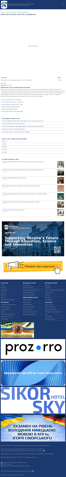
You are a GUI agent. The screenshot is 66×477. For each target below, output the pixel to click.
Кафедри (3, 297)
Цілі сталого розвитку (50, 319)
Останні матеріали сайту (10, 159)
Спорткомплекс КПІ (5, 309)
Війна (46, 314)
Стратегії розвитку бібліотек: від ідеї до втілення (13, 123)
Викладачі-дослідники (50, 307)
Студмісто (3, 311)
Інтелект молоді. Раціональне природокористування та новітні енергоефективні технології (23, 126)
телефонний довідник (49, 453)
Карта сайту (33, 449)
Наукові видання (26, 302)
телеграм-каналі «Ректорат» (23, 465)
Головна (2, 12)
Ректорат (3, 285)
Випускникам (48, 297)
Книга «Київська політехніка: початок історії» (12, 104)
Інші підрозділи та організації (7, 299)
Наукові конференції (27, 304)
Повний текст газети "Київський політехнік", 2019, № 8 (14, 80)
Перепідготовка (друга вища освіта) (31, 290)
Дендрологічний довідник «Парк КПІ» (11, 106)
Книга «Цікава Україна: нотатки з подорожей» (12, 102)
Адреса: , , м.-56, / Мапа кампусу (22, 450)
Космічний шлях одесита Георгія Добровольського (13, 129)
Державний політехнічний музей (8, 304)
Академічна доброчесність (51, 309)
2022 (3, 152)
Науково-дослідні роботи (28, 307)
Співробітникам (48, 299)
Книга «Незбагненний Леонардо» (9, 109)
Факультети (3, 294)
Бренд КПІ (22, 449)
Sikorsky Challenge (49, 304)
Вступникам (48, 287)
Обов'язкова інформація (13, 449)
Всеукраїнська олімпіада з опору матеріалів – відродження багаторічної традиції (20, 202)
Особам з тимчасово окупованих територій (55, 290)
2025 (3, 144)
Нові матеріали (40, 449)
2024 (3, 146)
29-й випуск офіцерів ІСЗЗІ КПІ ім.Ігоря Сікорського (14, 177)
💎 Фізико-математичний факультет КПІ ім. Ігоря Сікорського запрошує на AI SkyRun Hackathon (24, 193)
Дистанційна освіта (27, 285)
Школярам (47, 285)
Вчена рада (3, 287)
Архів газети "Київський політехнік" (14, 139)
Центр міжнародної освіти (29, 294)
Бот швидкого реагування (31, 457)
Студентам (47, 294)
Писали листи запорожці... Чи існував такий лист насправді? (16, 131)
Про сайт (28, 449)
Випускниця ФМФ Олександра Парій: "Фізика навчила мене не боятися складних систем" (22, 120)
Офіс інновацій (4, 319)
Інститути (3, 292)
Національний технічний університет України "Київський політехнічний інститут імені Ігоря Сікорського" (21, 4)
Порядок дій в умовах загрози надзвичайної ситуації (14, 462)
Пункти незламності (7, 464)
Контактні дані (4, 449)
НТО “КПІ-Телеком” (5, 307)
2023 (3, 149)
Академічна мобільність (28, 287)
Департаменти (4, 290)
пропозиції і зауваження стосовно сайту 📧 (24, 471)
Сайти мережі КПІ (27, 299)
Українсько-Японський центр (7, 314)
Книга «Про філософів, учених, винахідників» (12, 111)
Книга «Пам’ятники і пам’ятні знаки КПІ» (11, 99)
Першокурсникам (49, 292)
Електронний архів (27, 309)
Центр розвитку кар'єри (6, 316)
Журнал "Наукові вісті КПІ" (29, 314)
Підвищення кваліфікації (28, 292)
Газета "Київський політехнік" (30, 311)
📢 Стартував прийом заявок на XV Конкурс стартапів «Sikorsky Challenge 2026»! (21, 185)
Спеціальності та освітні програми (53, 311)
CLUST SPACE (48, 316)
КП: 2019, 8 (3, 83)
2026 (3, 141)
